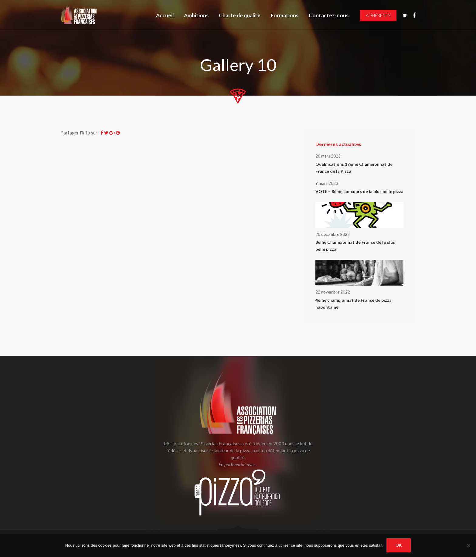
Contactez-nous (328, 15)
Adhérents (378, 15)
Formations (284, 15)
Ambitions (196, 15)
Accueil (165, 15)
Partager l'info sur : (80, 132)
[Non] (468, 545)
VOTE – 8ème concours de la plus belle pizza (359, 191)
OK (399, 545)
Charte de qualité (239, 15)
